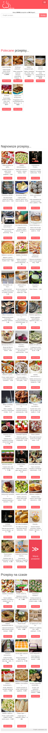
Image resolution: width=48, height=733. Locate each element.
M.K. (46, 729)
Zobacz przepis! (6, 80)
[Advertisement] (24, 31)
